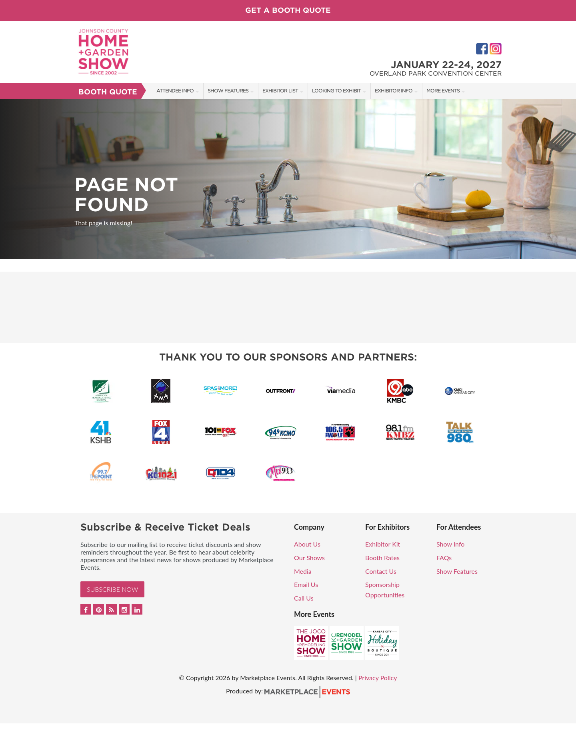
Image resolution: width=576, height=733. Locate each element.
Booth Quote (107, 92)
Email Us (306, 584)
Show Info (450, 544)
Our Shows (309, 557)
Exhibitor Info (393, 91)
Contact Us (380, 571)
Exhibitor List (280, 91)
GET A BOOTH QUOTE (288, 10)
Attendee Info (175, 91)
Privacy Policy (377, 677)
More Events (443, 91)
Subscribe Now (112, 589)
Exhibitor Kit (382, 544)
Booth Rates (382, 557)
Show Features (228, 91)
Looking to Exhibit (336, 91)
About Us (307, 544)
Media (303, 571)
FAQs (444, 557)
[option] (288, 179)
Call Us (304, 598)
